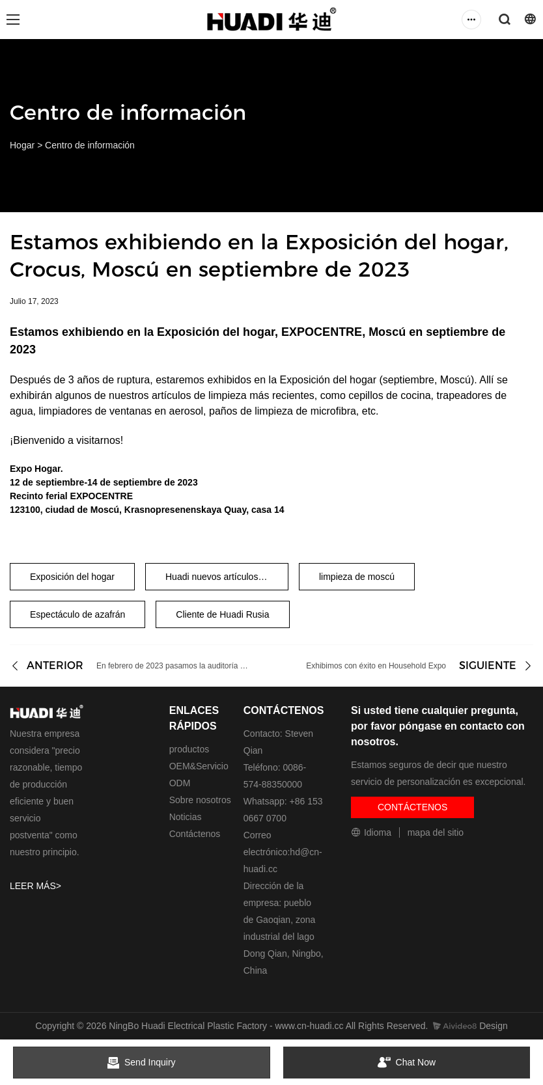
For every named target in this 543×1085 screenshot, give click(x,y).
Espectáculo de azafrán (77, 614)
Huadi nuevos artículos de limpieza (226, 576)
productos (189, 749)
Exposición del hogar (72, 576)
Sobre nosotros (200, 800)
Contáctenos (195, 834)
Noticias (185, 817)
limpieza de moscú (357, 576)
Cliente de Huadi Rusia (222, 614)
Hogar (22, 145)
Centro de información (90, 145)
